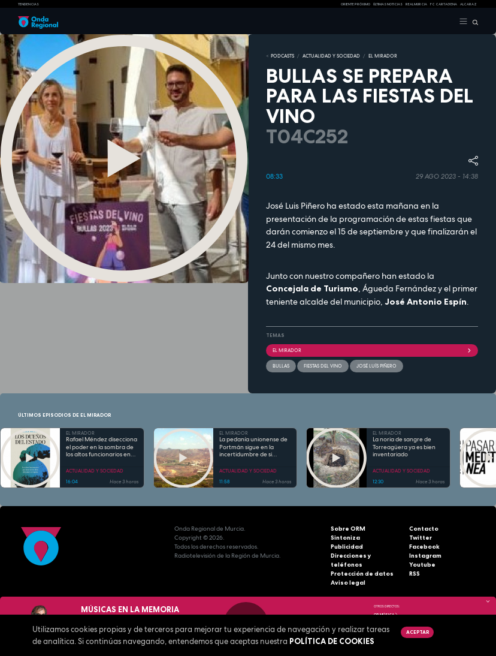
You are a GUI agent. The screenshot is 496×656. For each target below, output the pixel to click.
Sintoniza (345, 537)
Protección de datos (362, 573)
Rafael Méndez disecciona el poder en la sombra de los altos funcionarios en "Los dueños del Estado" (101, 447)
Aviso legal (348, 582)
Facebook (424, 546)
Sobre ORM (348, 528)
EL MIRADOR (382, 56)
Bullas (281, 366)
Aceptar (417, 632)
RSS (414, 573)
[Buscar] (473, 21)
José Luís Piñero (376, 366)
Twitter (420, 537)
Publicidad (347, 546)
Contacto (423, 528)
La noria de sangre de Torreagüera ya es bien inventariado (404, 447)
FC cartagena (443, 4)
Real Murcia (416, 4)
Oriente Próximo (355, 4)
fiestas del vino (323, 366)
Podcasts (282, 56)
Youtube (422, 564)
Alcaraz (468, 4)
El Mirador (372, 350)
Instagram (425, 555)
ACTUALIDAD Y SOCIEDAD (331, 56)
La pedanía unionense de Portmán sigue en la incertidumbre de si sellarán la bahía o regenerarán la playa (253, 447)
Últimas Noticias (388, 4)
